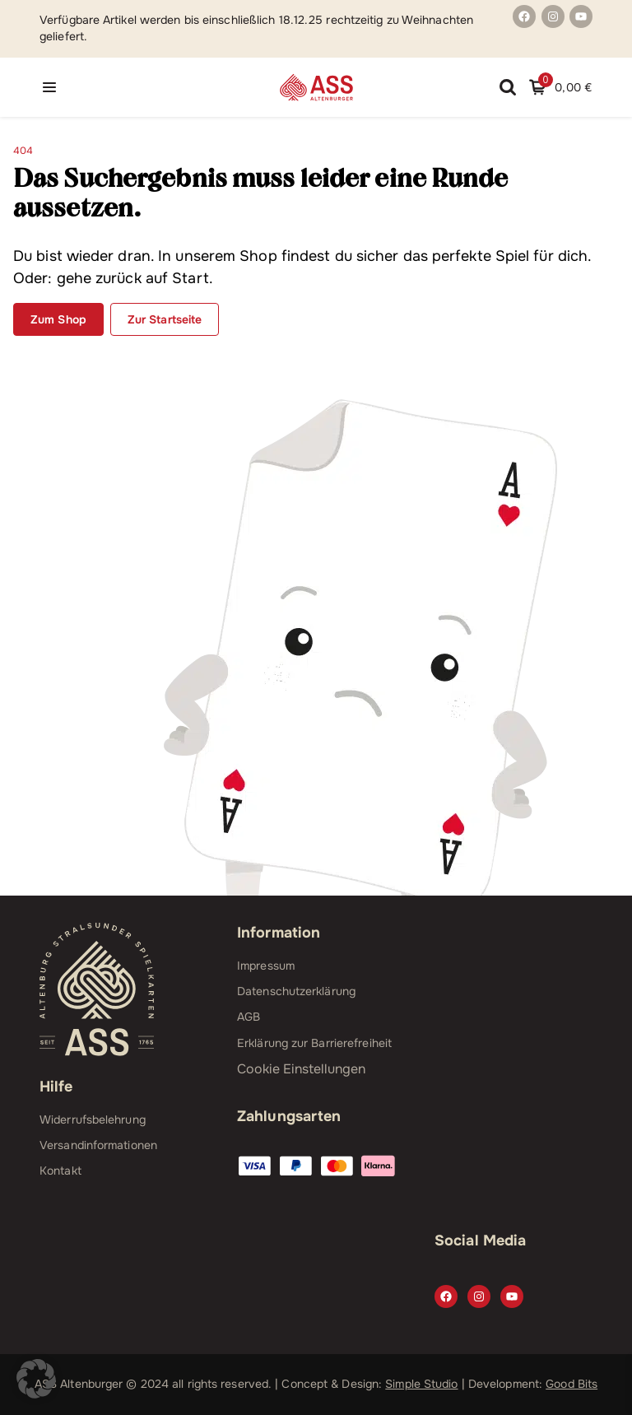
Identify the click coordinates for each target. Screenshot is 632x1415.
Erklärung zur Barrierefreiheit (314, 1043)
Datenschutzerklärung (296, 991)
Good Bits (571, 1383)
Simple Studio (421, 1383)
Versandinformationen (98, 1145)
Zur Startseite (165, 319)
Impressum (266, 965)
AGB (248, 1016)
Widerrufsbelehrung (93, 1119)
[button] (36, 1379)
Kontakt (60, 1170)
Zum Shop (58, 319)
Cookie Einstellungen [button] (301, 1069)
